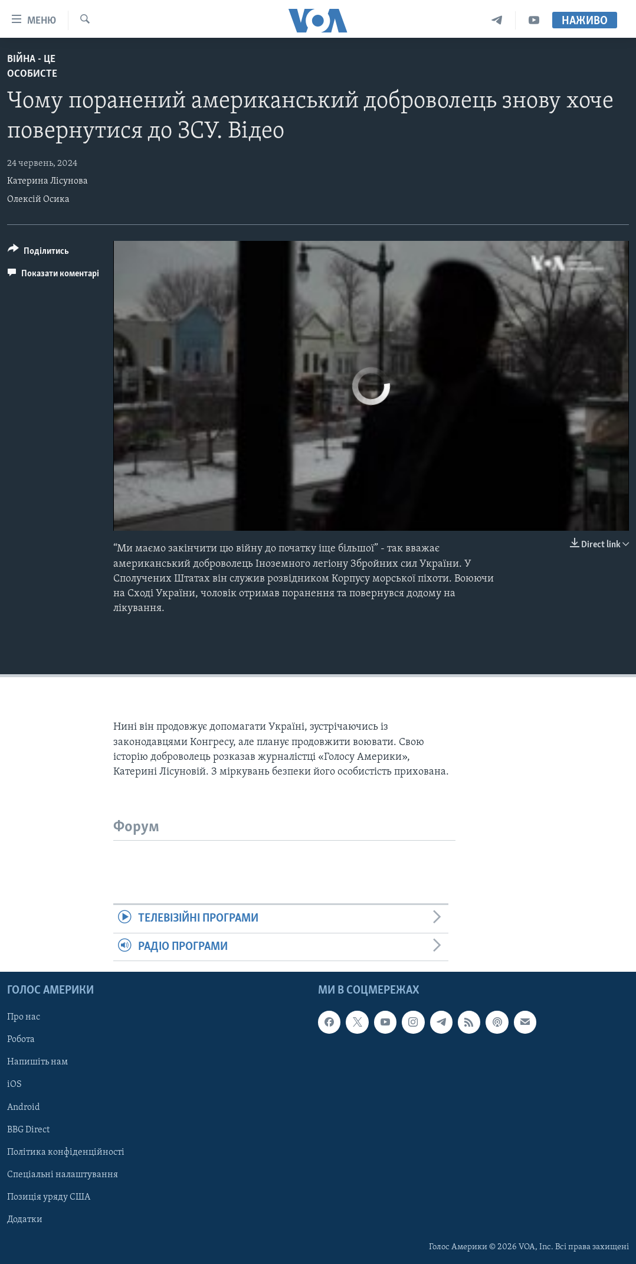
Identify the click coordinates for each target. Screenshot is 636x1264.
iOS (14, 1084)
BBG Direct (28, 1129)
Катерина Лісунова (47, 181)
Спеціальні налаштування (62, 1175)
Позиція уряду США (48, 1197)
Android (23, 1107)
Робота (21, 1039)
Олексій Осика (38, 199)
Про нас (23, 1017)
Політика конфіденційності (65, 1152)
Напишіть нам (37, 1062)
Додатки (24, 1219)
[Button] (38, 253)
